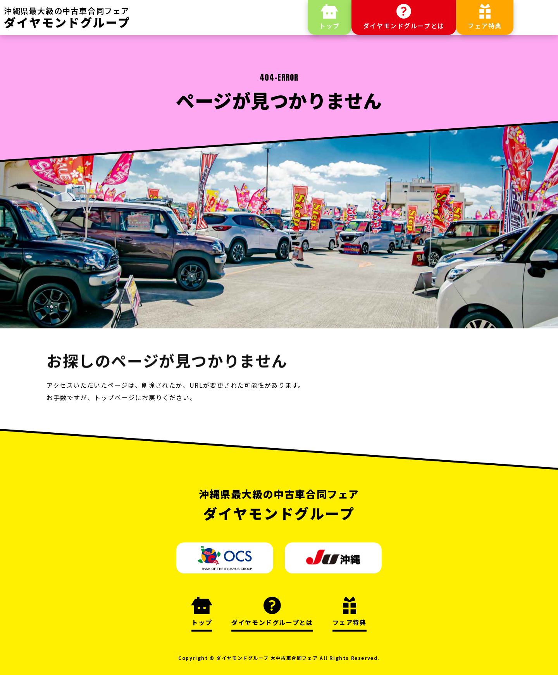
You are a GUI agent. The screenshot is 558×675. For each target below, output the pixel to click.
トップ (329, 25)
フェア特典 (485, 25)
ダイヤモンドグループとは (403, 25)
